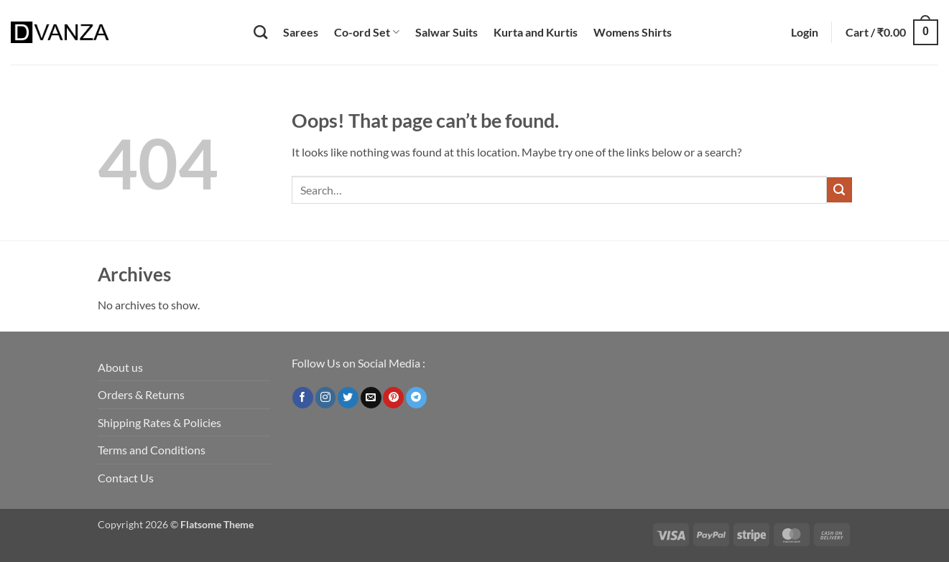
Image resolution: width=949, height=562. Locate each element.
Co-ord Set (366, 32)
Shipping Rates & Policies (159, 422)
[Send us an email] (371, 397)
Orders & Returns (141, 394)
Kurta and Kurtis (536, 32)
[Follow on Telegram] (416, 397)
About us (120, 367)
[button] (804, 32)
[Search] (260, 32)
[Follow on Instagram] (325, 397)
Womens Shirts (632, 32)
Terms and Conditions (151, 449)
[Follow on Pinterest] (393, 397)
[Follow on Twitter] (348, 397)
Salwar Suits (446, 32)
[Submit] (839, 189)
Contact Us (126, 477)
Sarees (300, 32)
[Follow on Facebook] (302, 397)
